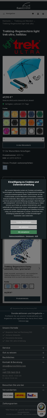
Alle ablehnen (23, 227)
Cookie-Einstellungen (23, 222)
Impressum (30, 236)
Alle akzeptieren (23, 232)
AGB (36, 236)
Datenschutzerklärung (17, 236)
